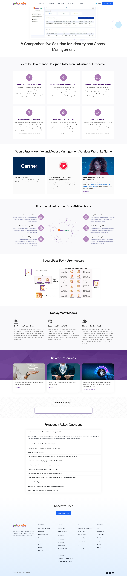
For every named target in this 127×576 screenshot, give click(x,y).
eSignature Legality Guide (85, 528)
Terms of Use (81, 531)
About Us (70, 3)
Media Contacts (62, 531)
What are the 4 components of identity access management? (46, 486)
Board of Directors (43, 534)
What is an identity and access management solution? (44, 482)
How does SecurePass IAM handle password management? (45, 473)
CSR (39, 544)
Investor (40, 538)
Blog (98, 528)
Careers (40, 547)
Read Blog (85, 191)
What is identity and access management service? (43, 490)
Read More (17, 185)
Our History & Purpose (44, 528)
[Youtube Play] (63, 166)
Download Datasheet (88, 389)
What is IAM (61, 542)
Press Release (100, 531)
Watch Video (52, 191)
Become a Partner (82, 549)
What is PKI (61, 539)
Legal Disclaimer (82, 534)
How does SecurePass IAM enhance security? (41, 444)
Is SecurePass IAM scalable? (36, 452)
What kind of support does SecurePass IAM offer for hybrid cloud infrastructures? (52, 478)
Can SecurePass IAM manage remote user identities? (43, 465)
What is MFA (61, 555)
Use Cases (51, 3)
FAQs (98, 541)
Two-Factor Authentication (65, 558)
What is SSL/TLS (62, 549)
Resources (61, 3)
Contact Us (107, 3)
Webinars (99, 544)
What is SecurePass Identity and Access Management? (44, 432)
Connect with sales (63, 513)
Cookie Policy (81, 541)
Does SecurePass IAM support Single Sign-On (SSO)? (43, 469)
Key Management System (65, 561)
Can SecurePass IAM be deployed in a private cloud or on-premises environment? (52, 456)
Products (41, 3)
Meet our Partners (82, 552)
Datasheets (100, 538)
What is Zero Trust (63, 552)
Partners (80, 3)
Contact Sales (61, 528)
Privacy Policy (81, 538)
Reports (99, 547)
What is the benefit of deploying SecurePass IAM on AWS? (45, 461)
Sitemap (40, 550)
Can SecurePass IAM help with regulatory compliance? (44, 448)
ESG (39, 541)
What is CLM (61, 545)
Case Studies (100, 534)
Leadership (41, 531)
